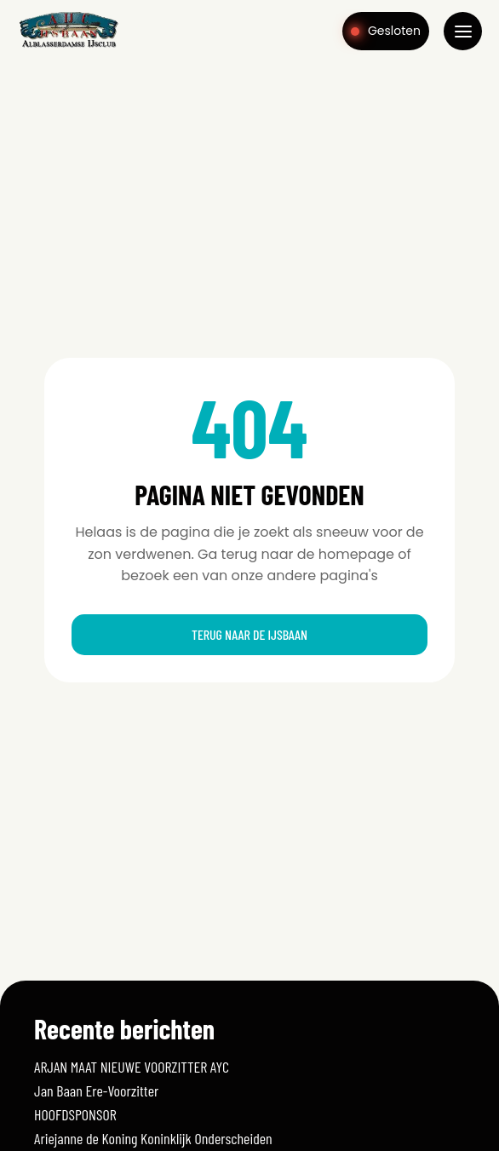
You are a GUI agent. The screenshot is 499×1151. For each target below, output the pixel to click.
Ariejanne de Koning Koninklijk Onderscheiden (153, 1138)
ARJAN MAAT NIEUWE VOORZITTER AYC (131, 1066)
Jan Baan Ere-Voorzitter (96, 1090)
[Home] (68, 46)
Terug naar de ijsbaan (249, 634)
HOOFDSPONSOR (75, 1114)
